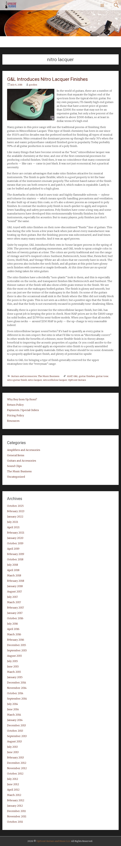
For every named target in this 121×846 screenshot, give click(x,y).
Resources (13, 420)
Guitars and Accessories (24, 376)
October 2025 (15, 505)
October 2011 (15, 821)
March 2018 (14, 575)
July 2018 (12, 564)
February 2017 (15, 607)
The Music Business (48, 376)
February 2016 (15, 639)
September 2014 (17, 698)
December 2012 (16, 762)
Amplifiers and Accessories (23, 450)
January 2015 (15, 677)
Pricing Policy (15, 415)
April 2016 (13, 629)
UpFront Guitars (77, 380)
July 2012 (12, 778)
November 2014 (17, 687)
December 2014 (16, 682)
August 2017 (14, 591)
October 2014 (15, 693)
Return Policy (15, 404)
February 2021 (15, 532)
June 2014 (13, 709)
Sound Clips (14, 466)
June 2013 (13, 752)
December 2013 (16, 725)
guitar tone (102, 376)
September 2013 (17, 736)
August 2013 (14, 741)
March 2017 (14, 602)
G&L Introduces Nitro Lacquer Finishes (47, 79)
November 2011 (16, 816)
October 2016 (15, 618)
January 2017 (15, 612)
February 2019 (15, 554)
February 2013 (15, 757)
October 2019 (15, 543)
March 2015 (14, 671)
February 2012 (15, 800)
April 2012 (13, 789)
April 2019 (13, 548)
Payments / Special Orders (23, 410)
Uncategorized (16, 476)
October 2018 (15, 559)
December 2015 (16, 645)
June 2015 (13, 666)
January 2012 (15, 805)
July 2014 (12, 704)
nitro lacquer (35, 380)
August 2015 (14, 655)
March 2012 (14, 795)
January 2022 (15, 516)
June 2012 (13, 784)
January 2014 (15, 720)
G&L (75, 376)
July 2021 (12, 521)
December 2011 (16, 811)
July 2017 (12, 596)
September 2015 (17, 650)
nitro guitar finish (17, 380)
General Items (15, 455)
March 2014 (14, 714)
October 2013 (15, 730)
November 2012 (17, 768)
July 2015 (12, 661)
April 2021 (13, 527)
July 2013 (12, 746)
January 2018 (15, 586)
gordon (33, 84)
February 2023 (15, 511)
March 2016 (14, 634)
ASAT (69, 376)
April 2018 (13, 570)
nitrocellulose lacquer (55, 380)
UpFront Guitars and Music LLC (53, 841)
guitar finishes (87, 376)
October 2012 (15, 773)
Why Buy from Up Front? (22, 399)
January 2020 (15, 538)
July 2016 (12, 623)
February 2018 (15, 580)
